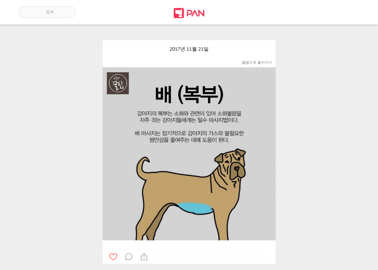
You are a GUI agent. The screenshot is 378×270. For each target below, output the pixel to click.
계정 (350, 12)
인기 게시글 (333, 12)
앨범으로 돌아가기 (257, 62)
